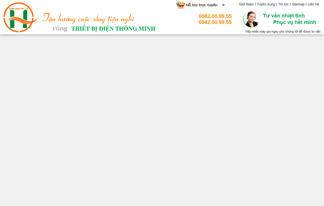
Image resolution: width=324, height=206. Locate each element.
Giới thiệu (246, 4)
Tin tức (283, 4)
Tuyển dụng (266, 4)
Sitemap (298, 4)
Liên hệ (313, 4)
